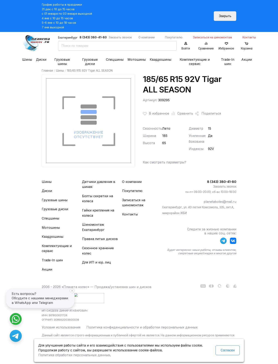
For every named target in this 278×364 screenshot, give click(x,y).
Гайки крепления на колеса (98, 212)
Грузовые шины (62, 61)
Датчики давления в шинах (98, 184)
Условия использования (61, 327)
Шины (27, 59)
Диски (41, 59)
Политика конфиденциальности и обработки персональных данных (142, 327)
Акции (246, 59)
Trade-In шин (227, 61)
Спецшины (114, 59)
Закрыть (225, 16)
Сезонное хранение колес (98, 250)
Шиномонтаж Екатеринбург (93, 227)
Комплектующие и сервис (195, 61)
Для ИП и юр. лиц (96, 262)
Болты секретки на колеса (97, 198)
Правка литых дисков (100, 239)
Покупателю (174, 37)
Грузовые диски (90, 61)
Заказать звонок (120, 37)
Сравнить (181, 114)
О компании (146, 37)
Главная (47, 70)
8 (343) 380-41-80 (93, 37)
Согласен (228, 350)
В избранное (156, 114)
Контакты (249, 37)
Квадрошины (160, 59)
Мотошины (137, 59)
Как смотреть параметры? (164, 162)
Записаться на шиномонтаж (212, 37)
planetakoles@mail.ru (220, 202)
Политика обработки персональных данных (74, 355)
